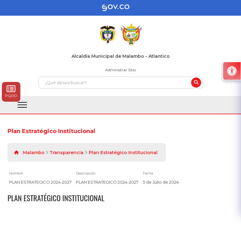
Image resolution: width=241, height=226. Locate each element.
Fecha (148, 173)
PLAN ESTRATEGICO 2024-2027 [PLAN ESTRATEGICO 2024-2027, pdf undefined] (40, 182)
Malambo (34, 152)
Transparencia (66, 152)
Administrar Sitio (120, 69)
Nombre (16, 173)
